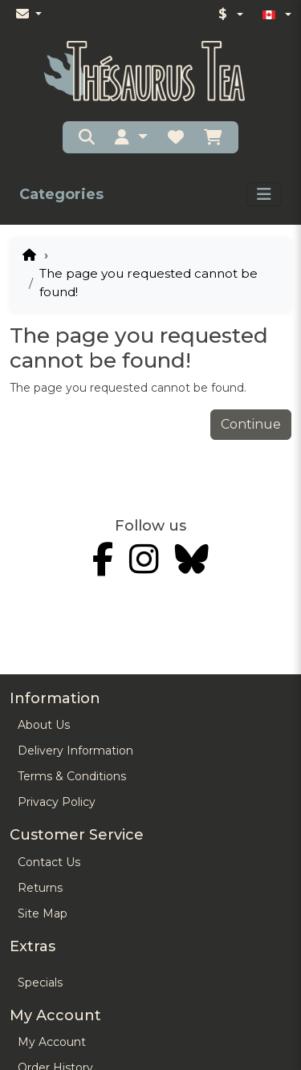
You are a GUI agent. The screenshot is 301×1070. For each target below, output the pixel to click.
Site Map (42, 913)
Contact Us (49, 862)
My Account (52, 1042)
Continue (251, 424)
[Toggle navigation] (264, 194)
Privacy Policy (57, 802)
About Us (44, 725)
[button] (131, 137)
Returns (40, 888)
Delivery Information (75, 750)
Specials (40, 982)
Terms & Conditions (72, 776)
